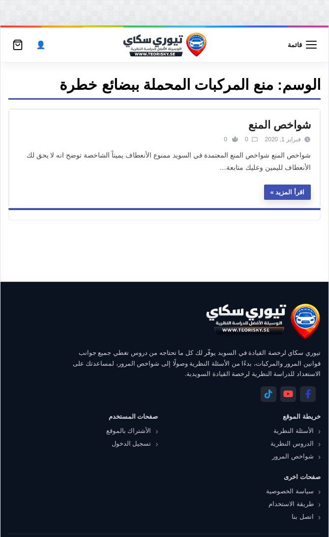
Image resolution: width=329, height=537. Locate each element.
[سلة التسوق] (17, 44)
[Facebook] (308, 394)
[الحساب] (41, 45)
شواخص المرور (293, 456)
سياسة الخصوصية (290, 491)
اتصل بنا (303, 516)
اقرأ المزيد (289, 192)
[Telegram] (268, 394)
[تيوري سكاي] (263, 321)
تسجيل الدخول (131, 443)
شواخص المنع (279, 125)
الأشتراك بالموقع (128, 430)
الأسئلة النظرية (293, 430)
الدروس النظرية (292, 443)
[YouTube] (288, 394)
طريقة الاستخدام (291, 504)
